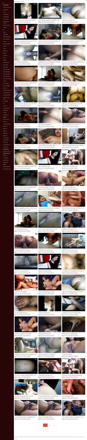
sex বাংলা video (6, 85)
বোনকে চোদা (5, 142)
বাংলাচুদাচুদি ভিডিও (6, 95)
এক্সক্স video (5, 101)
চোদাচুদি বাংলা (5, 115)
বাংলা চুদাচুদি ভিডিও (7, 124)
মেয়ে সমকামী (5, 19)
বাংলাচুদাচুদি (5, 147)
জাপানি (4, 12)
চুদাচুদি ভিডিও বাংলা (7, 169)
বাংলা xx (5, 121)
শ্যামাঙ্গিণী (5, 27)
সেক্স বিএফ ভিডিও (6, 92)
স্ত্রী (3, 29)
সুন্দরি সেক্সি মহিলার (6, 36)
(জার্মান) (4, 53)
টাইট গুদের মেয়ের (6, 25)
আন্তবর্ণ (4, 57)
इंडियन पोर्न (5, 117)
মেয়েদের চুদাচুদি (6, 83)
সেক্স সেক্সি (5, 105)
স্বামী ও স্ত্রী (5, 46)
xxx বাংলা (5, 88)
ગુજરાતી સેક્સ (5, 162)
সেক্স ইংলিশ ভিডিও (6, 166)
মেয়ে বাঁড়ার (5, 55)
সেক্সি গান (5, 81)
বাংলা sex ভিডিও (6, 144)
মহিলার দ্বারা (5, 50)
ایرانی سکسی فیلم (6, 151)
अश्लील (4, 164)
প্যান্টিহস (4, 41)
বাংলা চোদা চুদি (6, 119)
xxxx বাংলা (5, 126)
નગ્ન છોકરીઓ (5, 138)
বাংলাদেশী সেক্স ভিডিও (7, 78)
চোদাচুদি (4, 131)
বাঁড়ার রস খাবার (6, 62)
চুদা (3, 103)
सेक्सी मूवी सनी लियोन (6, 153)
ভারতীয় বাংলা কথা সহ (7, 7)
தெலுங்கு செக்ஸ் (6, 108)
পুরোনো (4, 32)
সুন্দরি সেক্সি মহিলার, (6, 43)
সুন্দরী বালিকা (5, 9)
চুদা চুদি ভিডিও (6, 160)
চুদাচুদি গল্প (5, 135)
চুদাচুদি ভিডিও (5, 110)
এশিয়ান (4, 48)
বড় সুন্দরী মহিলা (6, 14)
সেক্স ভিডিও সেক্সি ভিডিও (6, 98)
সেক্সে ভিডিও (5, 157)
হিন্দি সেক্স (5, 155)
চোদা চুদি (4, 112)
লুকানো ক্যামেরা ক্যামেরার (6, 22)
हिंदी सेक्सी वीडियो (6, 149)
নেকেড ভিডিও (5, 140)
